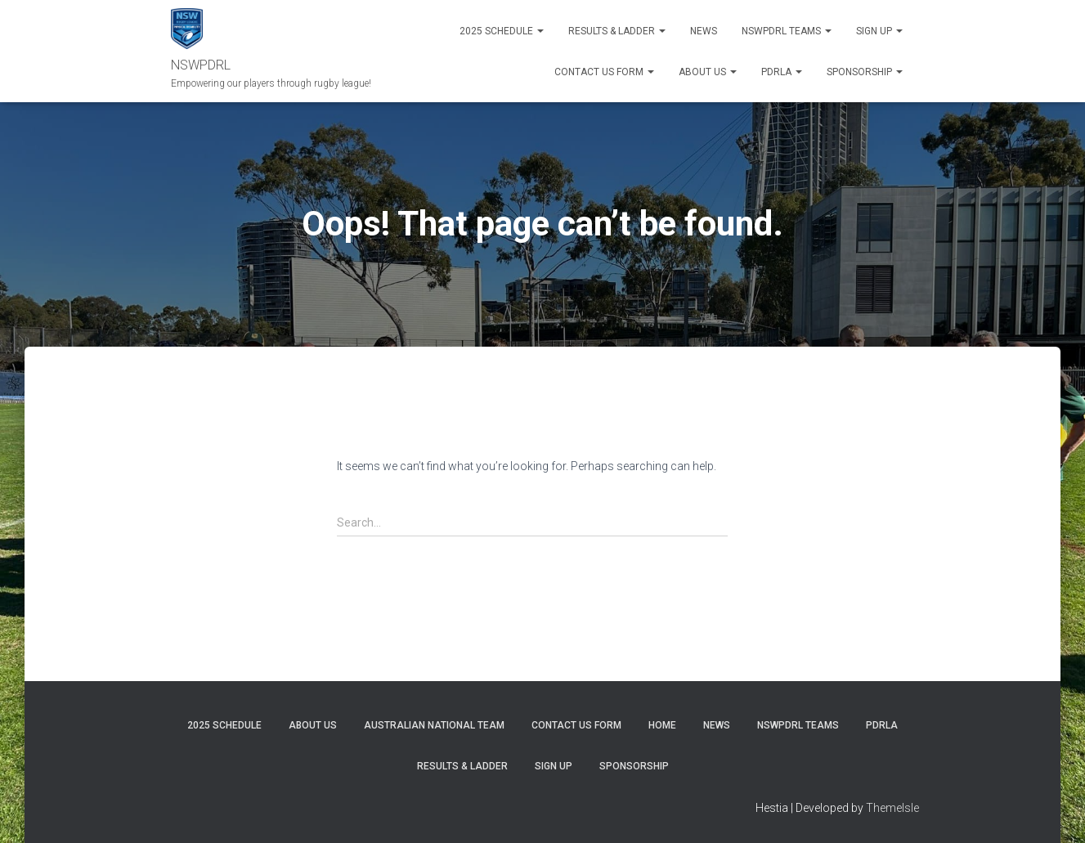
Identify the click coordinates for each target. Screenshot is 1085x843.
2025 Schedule (502, 31)
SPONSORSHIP (865, 72)
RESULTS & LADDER (617, 31)
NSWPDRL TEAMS (787, 31)
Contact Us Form (604, 72)
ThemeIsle (892, 807)
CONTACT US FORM (576, 725)
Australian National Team (434, 725)
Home (662, 725)
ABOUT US (708, 72)
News (703, 31)
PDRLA (781, 72)
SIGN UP (879, 31)
